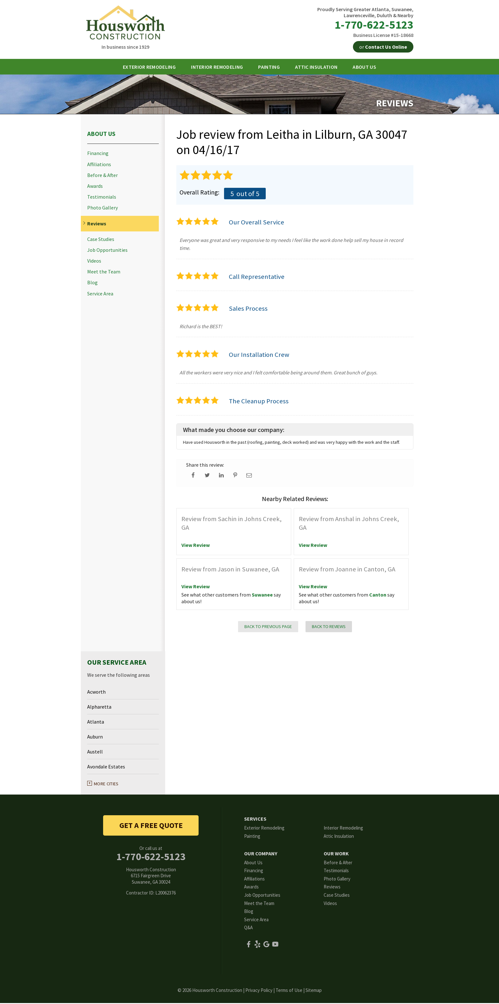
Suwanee (262, 595)
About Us (101, 134)
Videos (94, 262)
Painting (252, 837)
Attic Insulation (339, 837)
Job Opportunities (107, 251)
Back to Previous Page (268, 627)
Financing (98, 154)
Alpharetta (99, 707)
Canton (377, 595)
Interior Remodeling (343, 829)
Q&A (248, 928)
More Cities (106, 785)
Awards (95, 187)
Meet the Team (103, 273)
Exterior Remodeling (264, 829)
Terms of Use (289, 991)
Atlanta (95, 722)
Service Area (100, 295)
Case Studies (100, 240)
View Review (195, 546)
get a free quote (151, 826)
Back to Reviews (329, 627)
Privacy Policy (258, 991)
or (383, 47)
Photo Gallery (102, 209)
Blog (92, 283)
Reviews (96, 225)
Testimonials (101, 198)
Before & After (102, 176)
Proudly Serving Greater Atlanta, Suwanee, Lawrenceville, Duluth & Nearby (365, 12)
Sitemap (314, 991)
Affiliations (99, 165)
